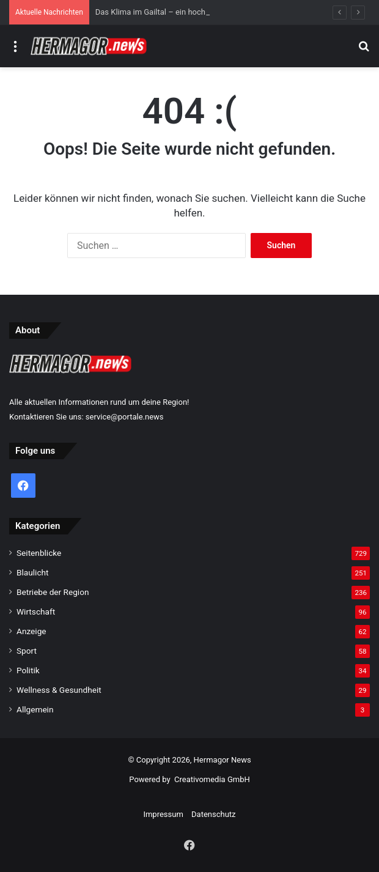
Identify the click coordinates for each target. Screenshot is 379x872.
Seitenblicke (39, 553)
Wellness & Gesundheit (59, 690)
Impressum (163, 814)
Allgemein (35, 709)
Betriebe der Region (53, 592)
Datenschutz (213, 814)
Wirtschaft (36, 611)
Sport (27, 651)
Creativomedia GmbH (212, 779)
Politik (28, 670)
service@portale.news (125, 416)
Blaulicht (33, 572)
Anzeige (31, 631)
